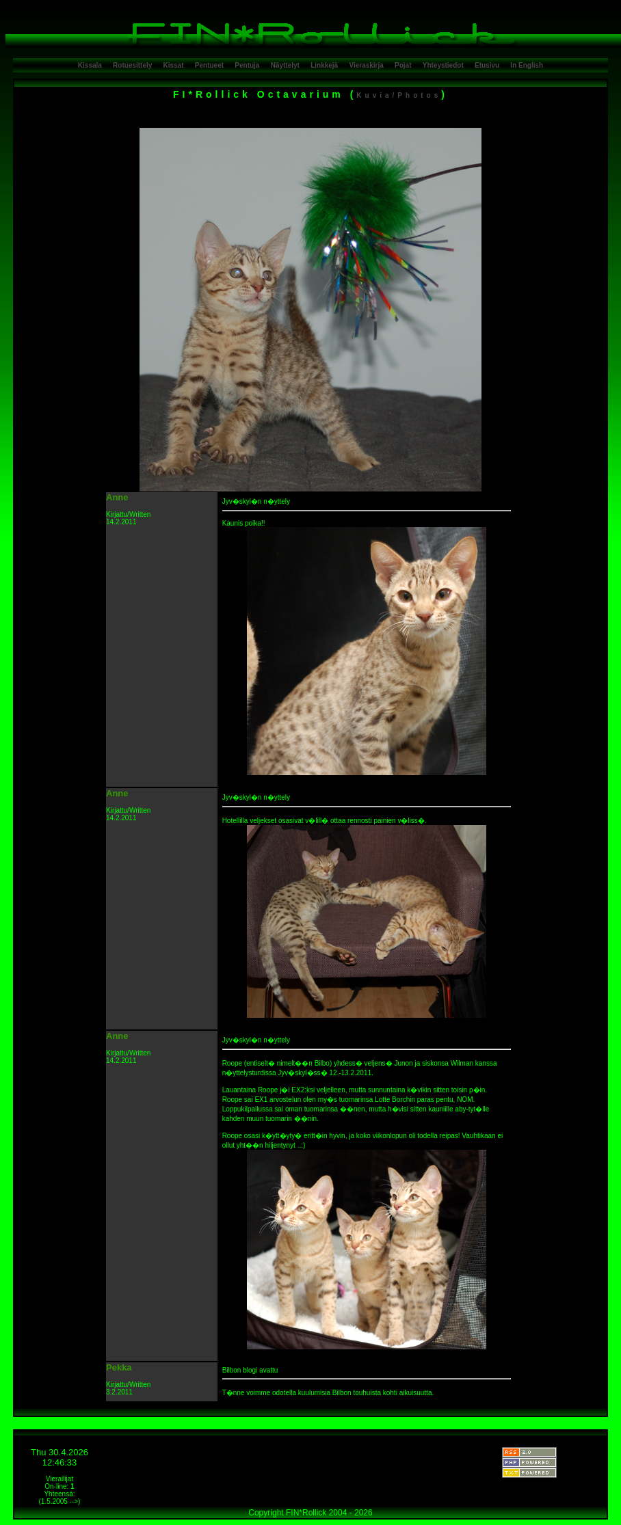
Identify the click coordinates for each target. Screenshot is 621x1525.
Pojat (403, 65)
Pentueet (209, 65)
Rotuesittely (132, 65)
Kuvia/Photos (398, 95)
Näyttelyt (285, 65)
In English (526, 65)
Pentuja (247, 65)
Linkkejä (324, 65)
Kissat (173, 65)
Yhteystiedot (443, 65)
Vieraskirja (366, 65)
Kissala (90, 65)
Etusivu (487, 65)
